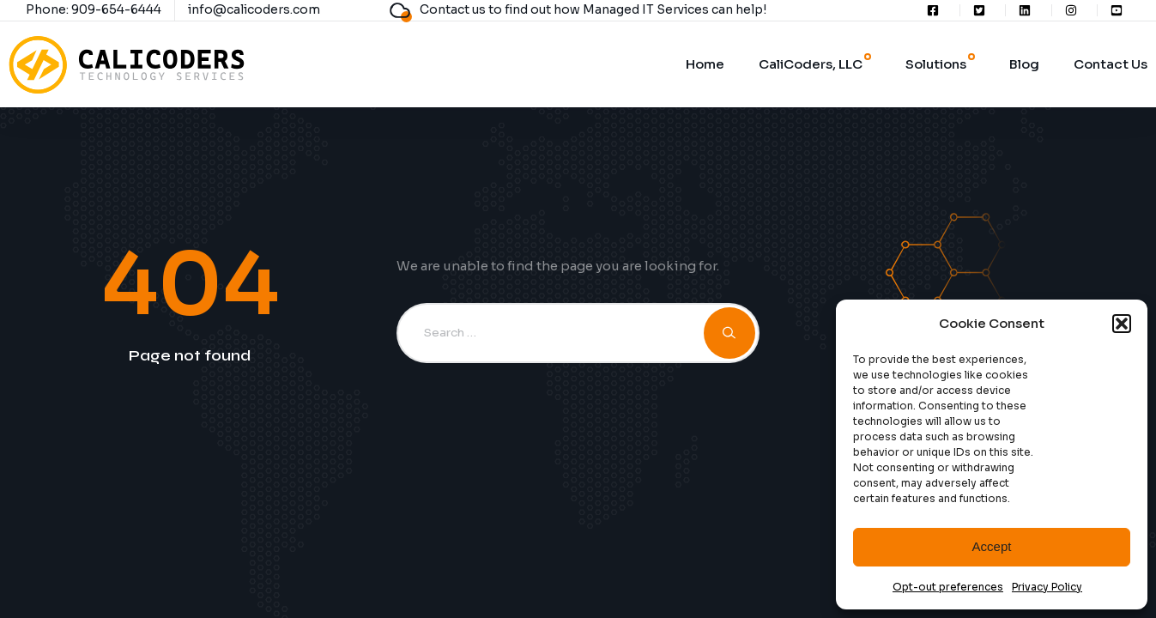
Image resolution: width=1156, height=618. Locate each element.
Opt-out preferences (948, 586)
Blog (1024, 64)
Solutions (935, 64)
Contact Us (1110, 64)
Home (705, 64)
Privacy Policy (1047, 586)
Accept (992, 546)
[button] (1121, 323)
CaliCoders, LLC (810, 64)
